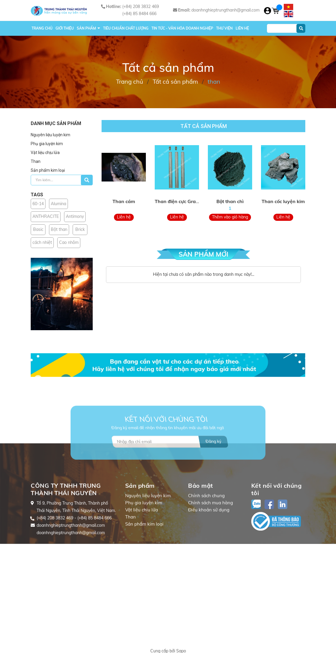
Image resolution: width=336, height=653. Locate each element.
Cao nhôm (69, 242)
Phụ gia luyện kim (47, 143)
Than (35, 161)
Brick (80, 229)
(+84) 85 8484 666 (139, 13)
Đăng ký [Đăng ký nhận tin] (213, 463)
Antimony (75, 216)
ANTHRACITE (45, 216)
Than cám (123, 201)
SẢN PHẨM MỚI (203, 254)
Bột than (59, 229)
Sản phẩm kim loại (48, 170)
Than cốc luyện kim (283, 201)
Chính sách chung (206, 537)
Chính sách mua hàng (210, 544)
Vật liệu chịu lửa (45, 152)
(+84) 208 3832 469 (140, 6)
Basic (38, 229)
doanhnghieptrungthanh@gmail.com (225, 10)
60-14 (38, 203)
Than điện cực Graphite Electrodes (193, 201)
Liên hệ (124, 217)
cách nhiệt (42, 242)
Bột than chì (230, 201)
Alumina (58, 203)
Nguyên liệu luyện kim (50, 134)
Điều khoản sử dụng (208, 551)
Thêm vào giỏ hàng (230, 217)
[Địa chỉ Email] (170, 464)
